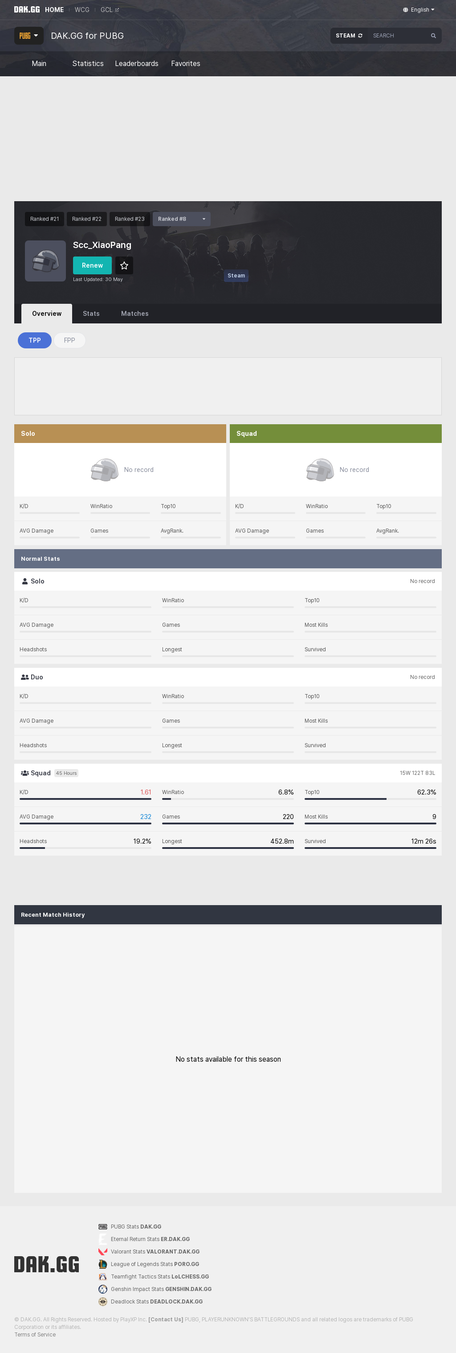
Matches (135, 313)
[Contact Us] (165, 1319)
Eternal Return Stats (144, 1239)
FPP (69, 340)
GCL (110, 10)
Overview (46, 313)
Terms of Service (35, 1335)
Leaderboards (137, 63)
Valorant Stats (149, 1252)
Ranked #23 (130, 219)
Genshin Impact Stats (155, 1289)
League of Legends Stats (148, 1264)
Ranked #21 (44, 219)
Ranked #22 (87, 219)
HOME (54, 10)
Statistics (88, 63)
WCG (82, 10)
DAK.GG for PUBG (87, 35)
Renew (92, 265)
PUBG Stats (129, 1226)
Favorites (185, 63)
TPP (34, 340)
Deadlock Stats (150, 1301)
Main (39, 63)
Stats (91, 313)
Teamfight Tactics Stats (153, 1276)
